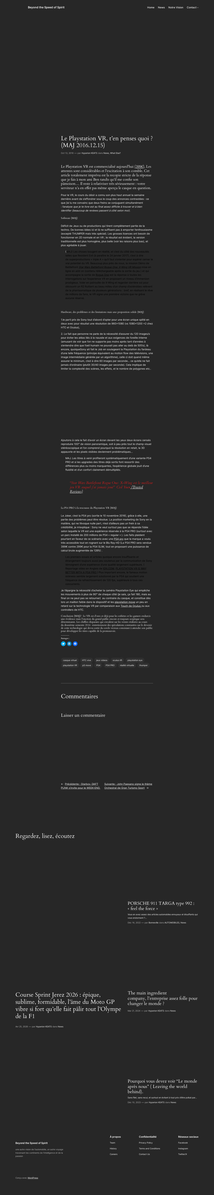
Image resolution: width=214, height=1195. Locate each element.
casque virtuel (70, 660)
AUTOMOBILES (172, 922)
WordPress (33, 1178)
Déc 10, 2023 (134, 1102)
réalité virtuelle (127, 665)
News (106, 153)
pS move (86, 665)
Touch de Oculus (131, 605)
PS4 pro (118, 538)
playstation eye (135, 660)
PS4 (98, 665)
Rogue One (102, 274)
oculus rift (117, 660)
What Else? (115, 153)
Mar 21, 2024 (134, 1010)
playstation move (125, 602)
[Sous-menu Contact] (198, 7)
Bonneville (153, 922)
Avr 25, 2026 (21, 1026)
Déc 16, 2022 (134, 922)
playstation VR (70, 665)
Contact (191, 7)
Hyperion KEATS (89, 153)
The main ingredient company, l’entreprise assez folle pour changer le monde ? (163, 998)
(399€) (139, 166)
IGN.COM (108, 568)
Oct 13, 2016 (67, 153)
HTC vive (86, 660)
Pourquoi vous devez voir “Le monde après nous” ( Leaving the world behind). (162, 1087)
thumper (143, 665)
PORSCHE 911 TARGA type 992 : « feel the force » (161, 906)
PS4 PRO (110, 665)
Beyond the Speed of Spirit (46, 7)
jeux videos (101, 660)
